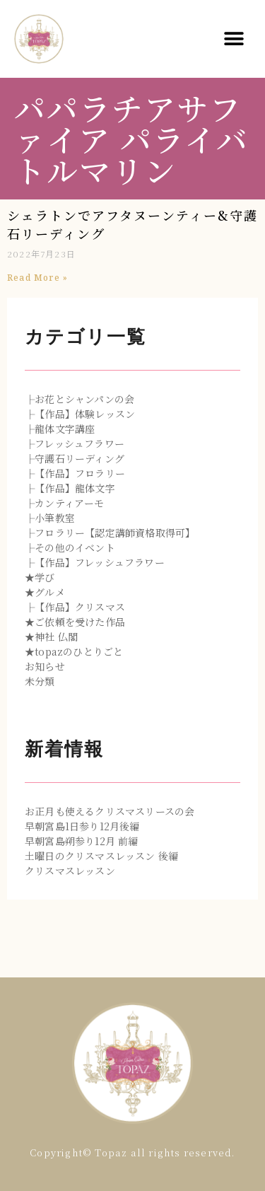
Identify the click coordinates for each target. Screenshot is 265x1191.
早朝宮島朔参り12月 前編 (82, 841)
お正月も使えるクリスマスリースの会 (109, 811)
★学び (40, 577)
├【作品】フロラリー (75, 473)
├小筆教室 (50, 518)
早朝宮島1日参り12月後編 (82, 826)
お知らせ (45, 666)
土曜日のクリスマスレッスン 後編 (101, 856)
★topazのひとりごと (74, 651)
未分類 (40, 681)
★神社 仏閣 (51, 636)
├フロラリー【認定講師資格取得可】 (110, 532)
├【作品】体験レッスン (80, 414)
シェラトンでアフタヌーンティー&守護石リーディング (132, 224)
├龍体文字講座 (60, 429)
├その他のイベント (70, 547)
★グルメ (45, 592)
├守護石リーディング (74, 458)
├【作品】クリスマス (75, 607)
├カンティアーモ (65, 503)
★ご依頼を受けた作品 (75, 622)
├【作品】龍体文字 (70, 488)
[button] (234, 39)
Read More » (37, 278)
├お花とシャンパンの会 (79, 399)
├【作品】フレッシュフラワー (95, 562)
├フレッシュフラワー (74, 443)
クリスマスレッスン (70, 871)
